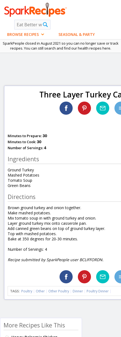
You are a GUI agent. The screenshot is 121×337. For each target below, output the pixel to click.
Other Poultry (58, 291)
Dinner (78, 291)
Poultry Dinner (98, 291)
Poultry (26, 291)
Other (40, 291)
